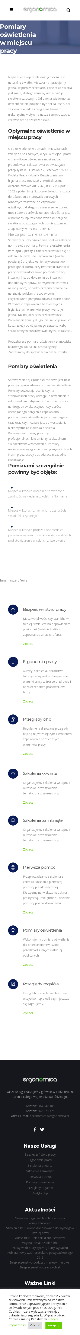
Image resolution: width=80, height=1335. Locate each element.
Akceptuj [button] (53, 1325)
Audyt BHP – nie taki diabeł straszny (40, 1238)
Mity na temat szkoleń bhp (40, 1243)
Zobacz (28, 644)
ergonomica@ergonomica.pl (49, 1116)
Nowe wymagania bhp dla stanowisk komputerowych (40, 1220)
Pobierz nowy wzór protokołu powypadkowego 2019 (40, 1255)
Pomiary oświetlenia (40, 1182)
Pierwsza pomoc (40, 1177)
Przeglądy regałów (40, 1188)
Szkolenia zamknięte (40, 1171)
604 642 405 (46, 1106)
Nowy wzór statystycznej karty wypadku (40, 1248)
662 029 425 (46, 1111)
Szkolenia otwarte (40, 1165)
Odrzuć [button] (35, 1325)
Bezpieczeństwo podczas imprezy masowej (40, 1262)
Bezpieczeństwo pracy (40, 1154)
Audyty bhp (40, 1193)
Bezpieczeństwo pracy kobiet (40, 1267)
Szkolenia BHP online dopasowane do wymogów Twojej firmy (40, 1230)
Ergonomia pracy (40, 1160)
